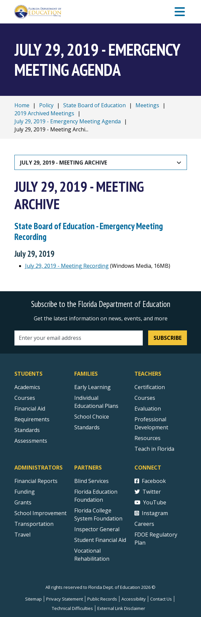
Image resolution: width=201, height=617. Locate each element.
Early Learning (92, 387)
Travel (22, 534)
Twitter (147, 491)
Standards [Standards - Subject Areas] (27, 430)
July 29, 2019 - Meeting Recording (67, 265)
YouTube (150, 502)
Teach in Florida (154, 448)
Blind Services (91, 481)
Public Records (102, 599)
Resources (147, 438)
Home (21, 105)
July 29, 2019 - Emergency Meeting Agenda (67, 121)
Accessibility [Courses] (133, 599)
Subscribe (168, 338)
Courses (24, 398)
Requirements (31, 419)
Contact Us (161, 599)
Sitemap (33, 599)
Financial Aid (29, 408)
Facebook (150, 481)
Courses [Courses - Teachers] (144, 398)
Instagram (151, 513)
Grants (22, 502)
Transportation (34, 524)
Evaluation (147, 408)
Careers (144, 524)
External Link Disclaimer (121, 608)
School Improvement (40, 513)
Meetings (147, 105)
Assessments (30, 440)
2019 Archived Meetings (44, 113)
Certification (149, 387)
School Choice (91, 416)
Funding (24, 491)
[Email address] (78, 338)
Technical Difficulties (72, 608)
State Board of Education (94, 105)
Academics (27, 387)
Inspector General (96, 529)
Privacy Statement (64, 599)
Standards (87, 427)
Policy (46, 105)
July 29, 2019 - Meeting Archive (63, 162)
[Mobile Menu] (180, 12)
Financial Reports (36, 481)
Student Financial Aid (100, 540)
